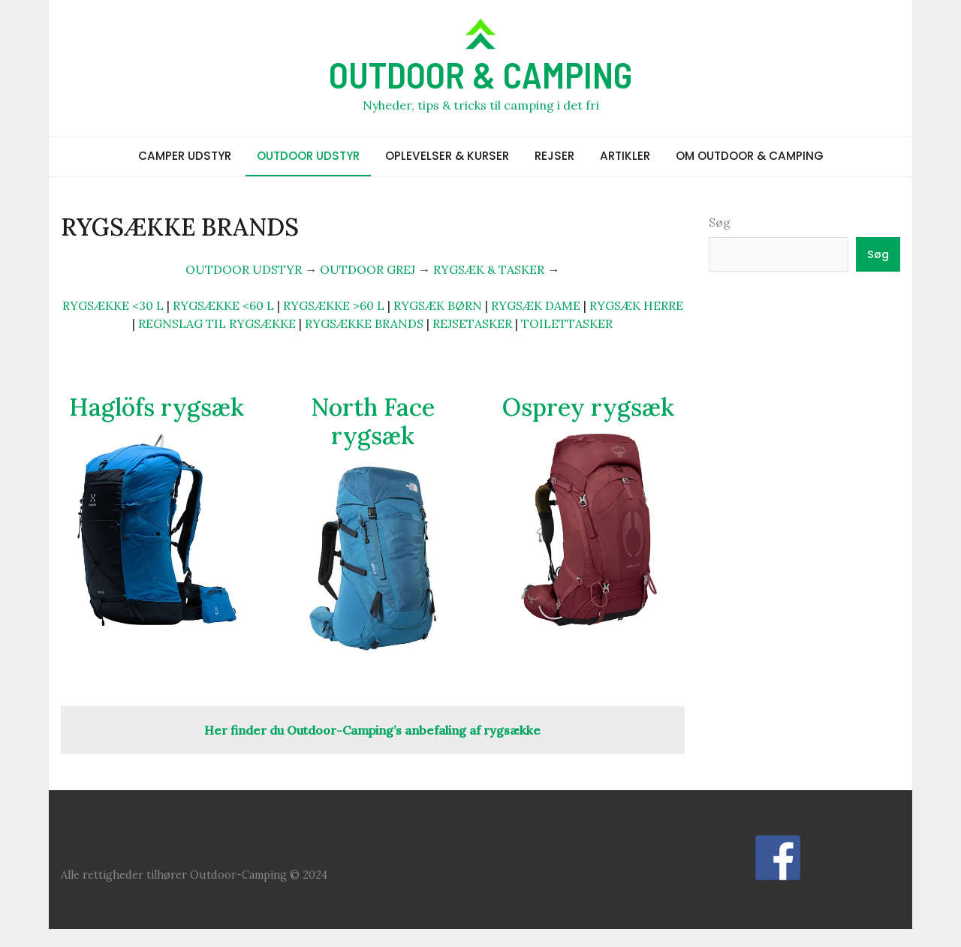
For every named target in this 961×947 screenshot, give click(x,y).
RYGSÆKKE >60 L (333, 305)
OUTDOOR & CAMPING (480, 74)
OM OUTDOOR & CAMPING (750, 156)
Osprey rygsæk (588, 407)
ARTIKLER (625, 156)
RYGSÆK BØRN (437, 305)
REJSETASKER (472, 323)
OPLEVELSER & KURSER (447, 156)
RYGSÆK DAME (535, 305)
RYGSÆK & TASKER (488, 269)
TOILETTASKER (567, 323)
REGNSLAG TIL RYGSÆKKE (217, 323)
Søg (720, 222)
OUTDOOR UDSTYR (308, 156)
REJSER (554, 156)
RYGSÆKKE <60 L (223, 305)
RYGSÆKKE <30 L (113, 305)
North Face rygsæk (373, 421)
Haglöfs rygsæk (156, 407)
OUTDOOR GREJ (367, 269)
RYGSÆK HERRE (636, 305)
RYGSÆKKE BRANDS (364, 323)
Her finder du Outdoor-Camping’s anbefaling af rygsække (372, 730)
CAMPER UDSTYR (184, 156)
